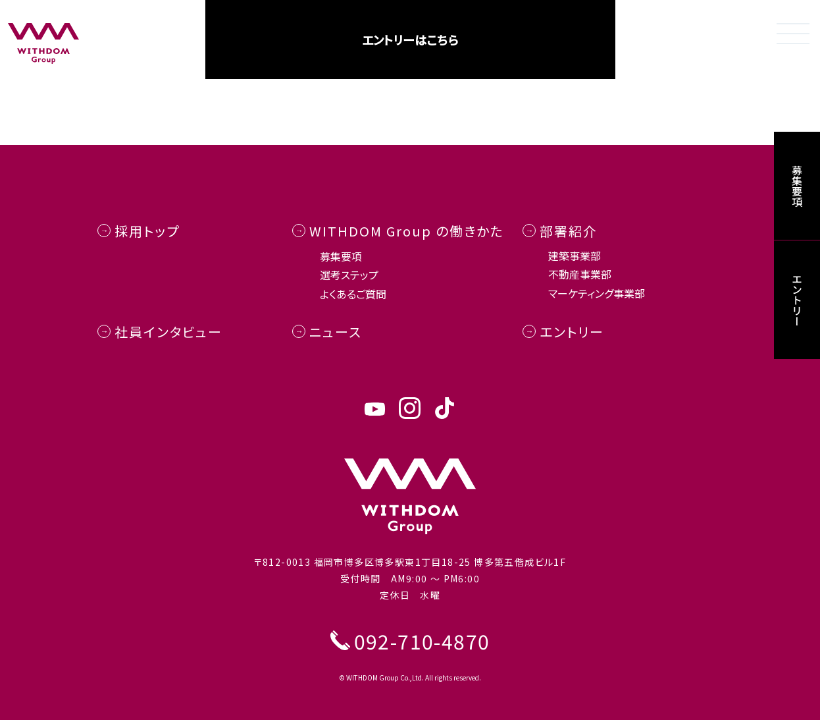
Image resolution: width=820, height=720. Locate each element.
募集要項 (341, 256)
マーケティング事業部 (596, 293)
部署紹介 (569, 230)
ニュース (335, 331)
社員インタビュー (168, 331)
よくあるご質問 (353, 294)
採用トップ (147, 230)
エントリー (572, 331)
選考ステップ (349, 275)
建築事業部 (574, 255)
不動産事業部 (579, 274)
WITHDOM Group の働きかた (406, 230)
